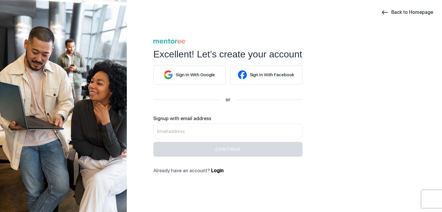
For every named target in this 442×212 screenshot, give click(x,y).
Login (217, 170)
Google (189, 74)
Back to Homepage (407, 12)
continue (227, 149)
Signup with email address (182, 118)
